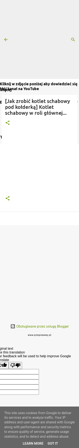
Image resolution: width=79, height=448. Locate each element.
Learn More (33, 443)
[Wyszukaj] (73, 40)
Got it (53, 443)
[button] (7, 123)
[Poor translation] (15, 365)
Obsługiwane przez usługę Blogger (39, 326)
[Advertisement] (39, 39)
